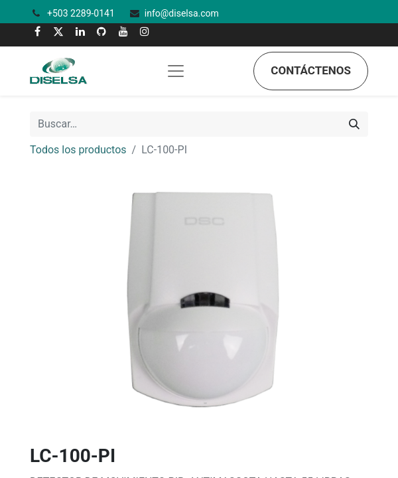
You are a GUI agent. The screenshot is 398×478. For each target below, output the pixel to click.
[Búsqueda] (354, 124)
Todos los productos (78, 149)
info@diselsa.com (182, 13)
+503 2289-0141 (82, 13)
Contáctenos (311, 70)
